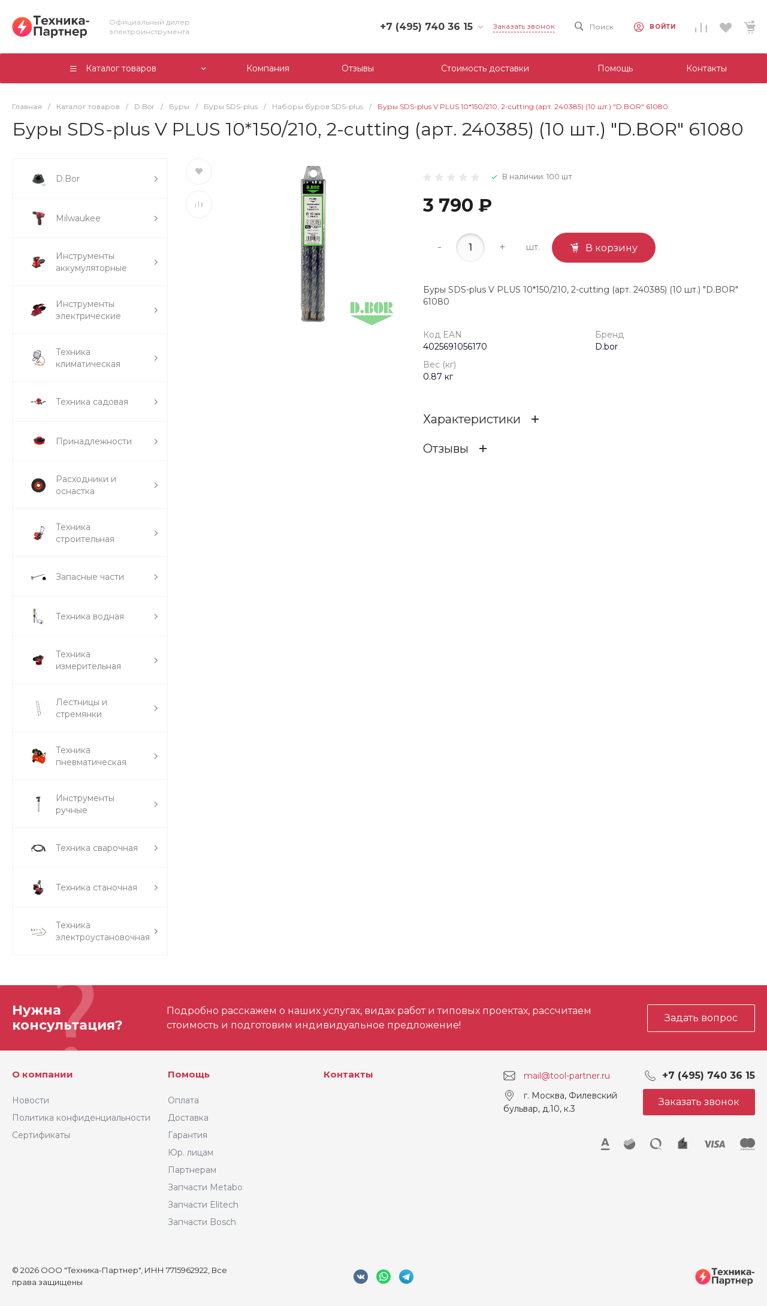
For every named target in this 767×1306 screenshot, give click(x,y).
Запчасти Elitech (203, 1204)
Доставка (188, 1117)
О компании (42, 1074)
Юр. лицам (190, 1152)
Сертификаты (41, 1135)
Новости (30, 1100)
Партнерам (192, 1169)
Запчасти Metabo (205, 1187)
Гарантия (187, 1135)
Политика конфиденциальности (81, 1117)
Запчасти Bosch (202, 1222)
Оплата (183, 1100)
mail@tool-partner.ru (567, 1075)
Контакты (348, 1074)
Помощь (189, 1074)
